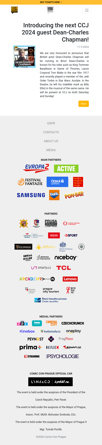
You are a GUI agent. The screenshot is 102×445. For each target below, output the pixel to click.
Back (83, 103)
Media (51, 150)
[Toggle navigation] (87, 10)
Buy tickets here (51, 2)
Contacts (51, 132)
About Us (51, 141)
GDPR (51, 123)
